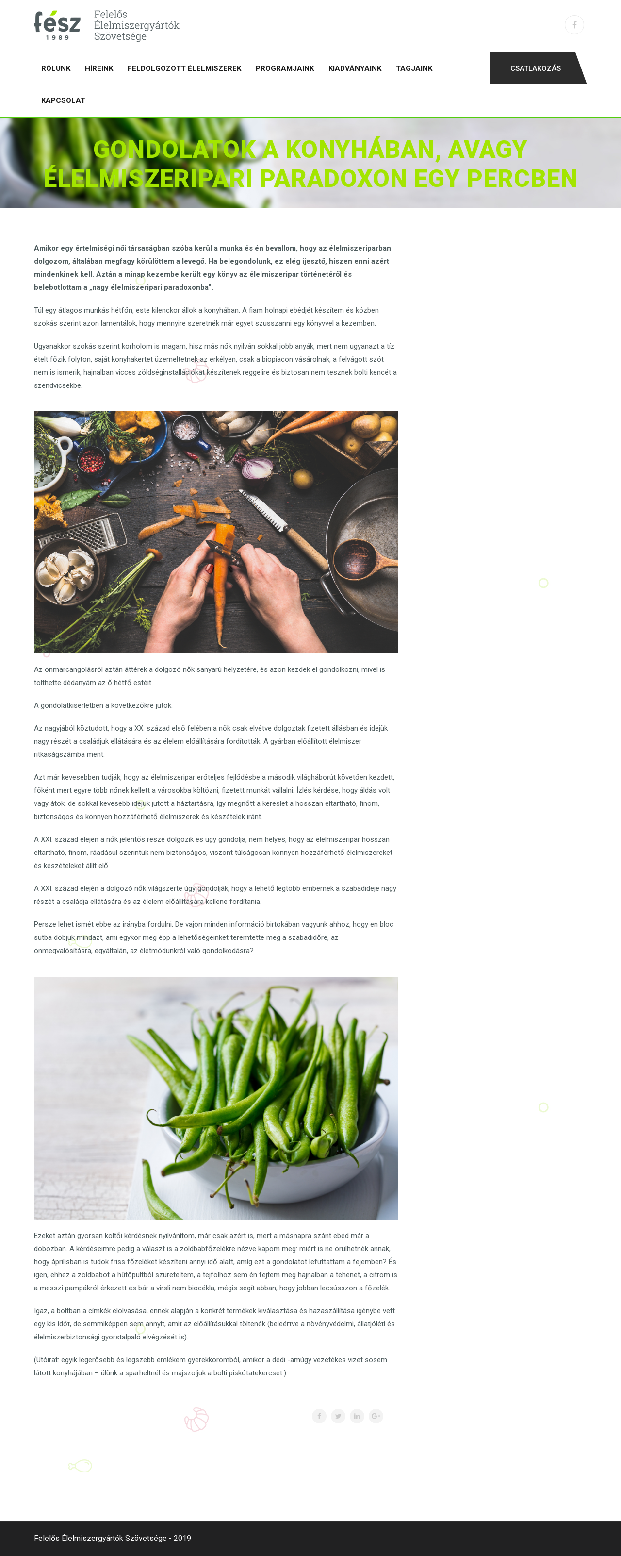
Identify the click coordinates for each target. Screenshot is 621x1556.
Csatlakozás (535, 68)
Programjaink (285, 68)
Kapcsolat (63, 100)
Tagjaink (414, 68)
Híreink (99, 68)
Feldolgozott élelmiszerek (184, 68)
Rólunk (55, 68)
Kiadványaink (354, 68)
